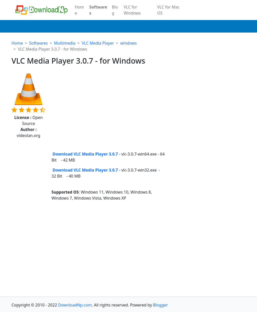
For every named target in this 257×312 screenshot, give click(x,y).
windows (128, 43)
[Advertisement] (109, 112)
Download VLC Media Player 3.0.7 (85, 154)
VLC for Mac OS (168, 10)
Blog (115, 10)
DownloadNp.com (75, 305)
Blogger (160, 305)
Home (79, 10)
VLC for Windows (132, 10)
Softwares (98, 10)
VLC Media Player (98, 43)
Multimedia (64, 43)
